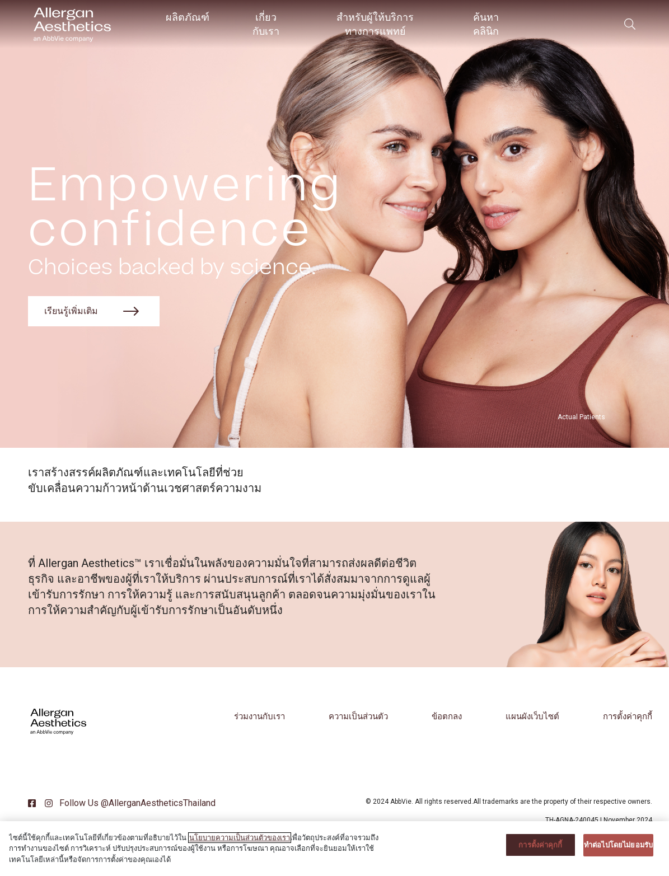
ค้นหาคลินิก (486, 24)
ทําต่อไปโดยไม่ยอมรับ (618, 854)
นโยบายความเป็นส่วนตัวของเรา (239, 846)
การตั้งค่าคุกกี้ (627, 716)
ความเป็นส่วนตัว (358, 716)
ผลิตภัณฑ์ (187, 17)
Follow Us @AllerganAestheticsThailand (136, 803)
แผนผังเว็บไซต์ (532, 716)
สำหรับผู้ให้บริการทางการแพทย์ (375, 24)
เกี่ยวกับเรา (265, 24)
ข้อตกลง (447, 716)
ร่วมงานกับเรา (259, 716)
